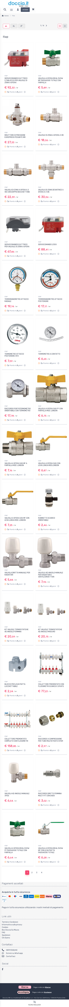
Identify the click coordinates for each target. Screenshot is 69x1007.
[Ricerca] (5, 10)
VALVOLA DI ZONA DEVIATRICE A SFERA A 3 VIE (50, 191)
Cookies (5, 927)
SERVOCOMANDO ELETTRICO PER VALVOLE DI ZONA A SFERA (17, 245)
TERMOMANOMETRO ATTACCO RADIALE (17, 300)
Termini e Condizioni (10, 922)
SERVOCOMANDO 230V (47, 244)
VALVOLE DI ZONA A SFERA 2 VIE (51, 135)
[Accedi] (22, 10)
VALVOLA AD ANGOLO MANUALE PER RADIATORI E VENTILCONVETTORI (50, 575)
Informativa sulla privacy (12, 925)
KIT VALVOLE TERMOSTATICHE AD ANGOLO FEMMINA (16, 630)
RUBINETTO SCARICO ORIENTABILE (46, 519)
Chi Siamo (6, 938)
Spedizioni (6, 935)
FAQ (3, 932)
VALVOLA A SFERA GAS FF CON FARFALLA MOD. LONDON (50, 410)
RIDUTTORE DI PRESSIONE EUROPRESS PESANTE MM (15, 136)
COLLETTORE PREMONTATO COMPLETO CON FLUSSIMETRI (16, 740)
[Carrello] (33, 10)
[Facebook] (4, 969)
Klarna (47, 987)
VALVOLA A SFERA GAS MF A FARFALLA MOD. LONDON (16, 464)
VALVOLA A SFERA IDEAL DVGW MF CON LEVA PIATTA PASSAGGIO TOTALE (50, 850)
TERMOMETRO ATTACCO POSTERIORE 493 (14, 355)
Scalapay (48, 992)
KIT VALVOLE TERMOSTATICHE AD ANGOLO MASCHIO (50, 630)
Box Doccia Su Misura (10, 930)
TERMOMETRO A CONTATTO (49, 354)
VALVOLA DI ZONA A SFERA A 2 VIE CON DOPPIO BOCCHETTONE (17, 191)
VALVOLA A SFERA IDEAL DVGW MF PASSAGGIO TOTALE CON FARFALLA (50, 80)
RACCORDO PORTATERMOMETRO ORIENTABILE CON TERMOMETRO (18, 410)
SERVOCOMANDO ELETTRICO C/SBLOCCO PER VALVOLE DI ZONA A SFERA (16, 80)
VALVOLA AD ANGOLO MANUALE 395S (17, 795)
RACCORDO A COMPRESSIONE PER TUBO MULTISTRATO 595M (50, 740)
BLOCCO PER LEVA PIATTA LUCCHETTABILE (15, 685)
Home (6, 16)
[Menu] (11, 10)
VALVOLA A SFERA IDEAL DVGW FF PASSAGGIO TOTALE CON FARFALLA (17, 850)
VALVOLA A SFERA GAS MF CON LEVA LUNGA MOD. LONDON (17, 519)
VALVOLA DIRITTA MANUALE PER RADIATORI (17, 574)
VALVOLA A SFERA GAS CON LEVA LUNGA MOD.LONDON (49, 464)
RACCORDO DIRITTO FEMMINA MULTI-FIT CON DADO (50, 795)
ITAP (6, 76)
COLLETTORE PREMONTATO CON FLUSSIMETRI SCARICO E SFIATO (51, 685)
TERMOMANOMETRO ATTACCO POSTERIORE (50, 300)
